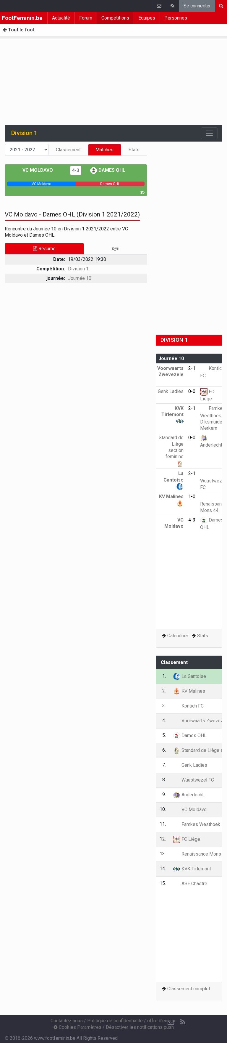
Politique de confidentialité (115, 1020)
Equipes (146, 18)
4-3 (75, 170)
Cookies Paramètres (77, 1027)
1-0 (191, 496)
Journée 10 (79, 278)
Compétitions (115, 18)
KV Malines (189, 691)
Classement (68, 150)
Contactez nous (67, 1020)
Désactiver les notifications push (140, 1027)
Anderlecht (188, 795)
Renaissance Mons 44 (213, 503)
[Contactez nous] (171, 1022)
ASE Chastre (190, 883)
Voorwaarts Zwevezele (170, 374)
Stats (134, 150)
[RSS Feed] (183, 1022)
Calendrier (177, 635)
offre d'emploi (161, 1020)
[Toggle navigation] (209, 133)
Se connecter (197, 6)
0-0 (191, 391)
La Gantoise (173, 480)
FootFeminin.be (22, 18)
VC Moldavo (41, 170)
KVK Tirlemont (172, 414)
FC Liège (186, 839)
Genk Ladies (190, 765)
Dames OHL (107, 170)
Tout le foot (19, 30)
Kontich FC (188, 706)
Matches (104, 150)
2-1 (191, 368)
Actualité (61, 18)
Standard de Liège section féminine (171, 450)
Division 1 (78, 269)
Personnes (175, 18)
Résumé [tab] (44, 248)
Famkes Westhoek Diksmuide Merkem (212, 418)
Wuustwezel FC (213, 480)
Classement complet (188, 989)
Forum (85, 18)
